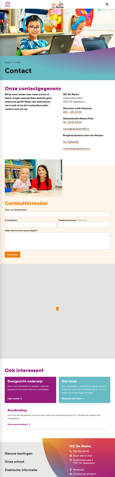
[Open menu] (8, 4)
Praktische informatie (21, 470)
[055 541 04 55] (79, 451)
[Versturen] (12, 255)
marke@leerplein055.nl (76, 128)
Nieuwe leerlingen (18, 454)
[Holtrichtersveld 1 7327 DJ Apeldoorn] (82, 462)
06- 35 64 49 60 (72, 122)
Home (7, 62)
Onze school (14, 462)
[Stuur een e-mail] (80, 455)
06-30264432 (71, 142)
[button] (57, 309)
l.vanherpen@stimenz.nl (76, 148)
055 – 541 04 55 (72, 112)
